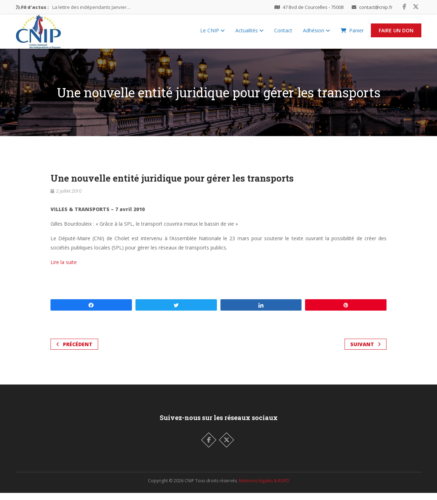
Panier (352, 34)
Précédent (74, 351)
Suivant (365, 351)
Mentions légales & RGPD (264, 488)
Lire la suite (63, 269)
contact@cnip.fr (376, 7)
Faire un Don (396, 34)
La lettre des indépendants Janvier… (91, 7)
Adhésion (316, 34)
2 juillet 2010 (68, 198)
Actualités (249, 34)
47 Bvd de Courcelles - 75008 (313, 7)
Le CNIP (212, 34)
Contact (283, 34)
